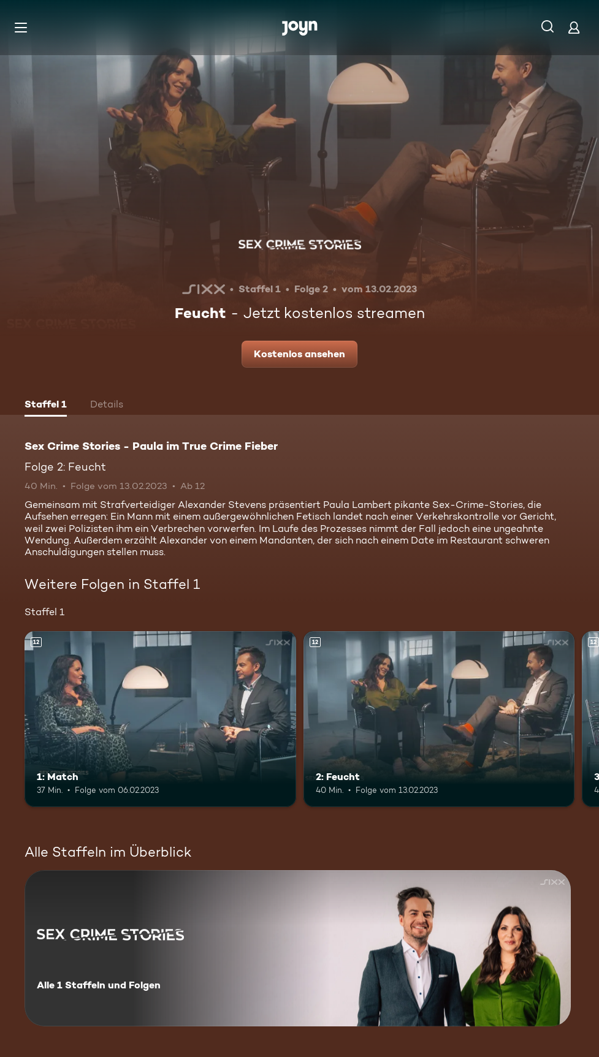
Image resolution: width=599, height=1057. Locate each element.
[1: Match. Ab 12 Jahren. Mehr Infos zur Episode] (160, 719)
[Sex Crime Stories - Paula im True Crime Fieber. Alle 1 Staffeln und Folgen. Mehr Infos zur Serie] (298, 948)
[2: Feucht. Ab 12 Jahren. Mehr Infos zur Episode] (439, 719)
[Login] (573, 27)
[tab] (45, 406)
